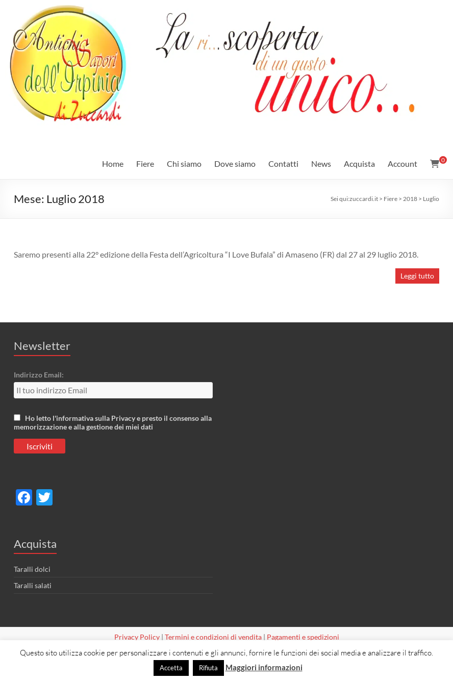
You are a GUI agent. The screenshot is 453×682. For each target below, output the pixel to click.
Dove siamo (235, 163)
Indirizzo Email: (39, 374)
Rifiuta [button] (208, 668)
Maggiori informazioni (264, 667)
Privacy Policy (137, 637)
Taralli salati (33, 585)
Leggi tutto (417, 275)
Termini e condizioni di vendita (213, 637)
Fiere (145, 163)
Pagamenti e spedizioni (303, 637)
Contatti (283, 163)
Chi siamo (184, 163)
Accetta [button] (171, 668)
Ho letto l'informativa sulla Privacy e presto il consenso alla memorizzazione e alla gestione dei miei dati (113, 422)
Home (112, 163)
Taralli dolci (32, 569)
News (321, 163)
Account (402, 163)
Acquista (359, 163)
